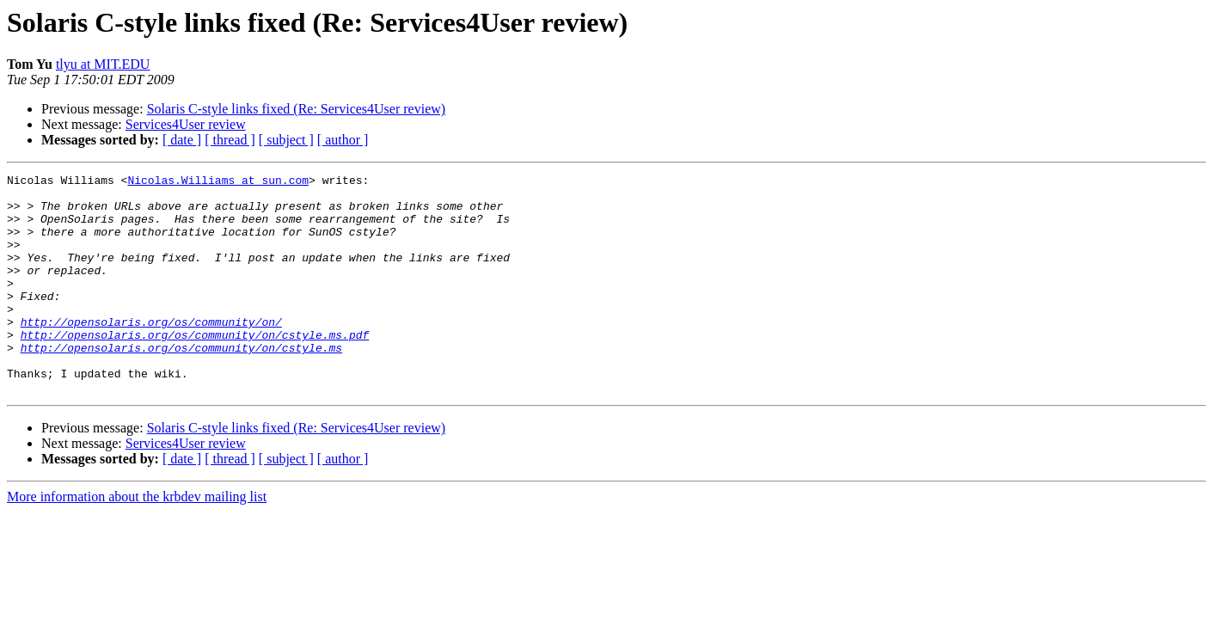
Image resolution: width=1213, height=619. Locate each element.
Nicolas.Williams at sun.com (218, 182)
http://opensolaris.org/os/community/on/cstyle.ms (181, 383)
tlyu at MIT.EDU (103, 64)
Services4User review (186, 124)
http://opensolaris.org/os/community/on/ (151, 352)
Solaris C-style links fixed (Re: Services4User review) (296, 108)
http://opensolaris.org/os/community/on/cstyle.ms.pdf (195, 368)
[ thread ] (230, 139)
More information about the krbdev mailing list (136, 540)
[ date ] (181, 139)
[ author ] (343, 139)
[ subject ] (286, 139)
